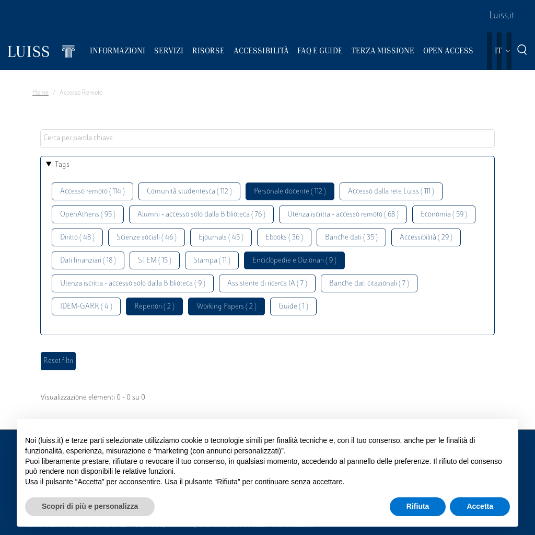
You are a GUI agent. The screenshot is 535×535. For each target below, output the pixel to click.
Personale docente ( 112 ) (290, 192)
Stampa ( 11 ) (211, 261)
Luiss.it (501, 16)
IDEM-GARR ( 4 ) (86, 307)
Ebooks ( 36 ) (284, 238)
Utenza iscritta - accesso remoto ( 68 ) (343, 215)
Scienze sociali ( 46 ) (147, 238)
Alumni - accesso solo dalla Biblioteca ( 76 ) (201, 215)
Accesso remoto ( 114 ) (92, 192)
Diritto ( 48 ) (77, 238)
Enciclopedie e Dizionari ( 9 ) (294, 261)
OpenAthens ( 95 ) (87, 215)
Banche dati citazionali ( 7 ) (369, 284)
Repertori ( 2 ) (154, 307)
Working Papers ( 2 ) (226, 307)
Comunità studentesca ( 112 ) (189, 192)
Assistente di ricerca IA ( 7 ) (267, 284)
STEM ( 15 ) (154, 261)
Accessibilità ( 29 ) (426, 238)
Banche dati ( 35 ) (351, 238)
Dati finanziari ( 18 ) (88, 261)
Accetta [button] (480, 506)
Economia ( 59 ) (444, 215)
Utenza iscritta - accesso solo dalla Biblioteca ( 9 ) (132, 284)
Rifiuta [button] (417, 506)
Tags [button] (62, 165)
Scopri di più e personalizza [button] (90, 506)
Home (40, 93)
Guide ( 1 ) (293, 307)
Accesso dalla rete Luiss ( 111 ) (391, 192)
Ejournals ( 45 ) (221, 238)
